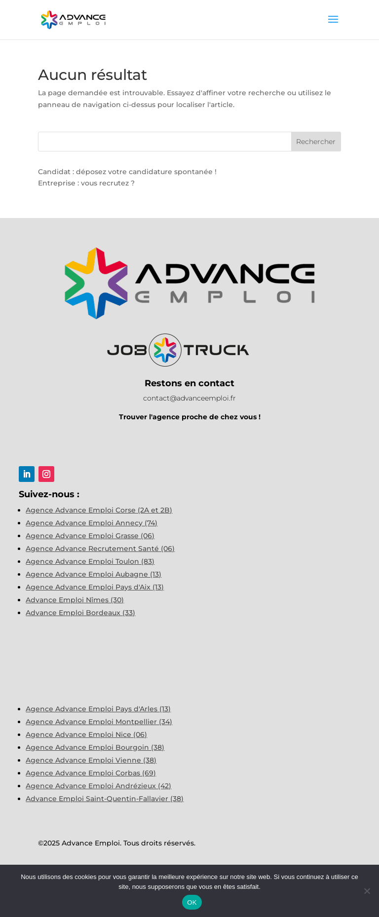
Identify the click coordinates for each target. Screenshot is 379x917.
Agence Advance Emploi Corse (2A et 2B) (99, 510)
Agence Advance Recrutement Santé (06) (100, 548)
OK (191, 902)
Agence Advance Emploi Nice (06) (86, 734)
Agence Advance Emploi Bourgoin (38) (95, 747)
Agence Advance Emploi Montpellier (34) (99, 721)
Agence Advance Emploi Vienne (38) (91, 760)
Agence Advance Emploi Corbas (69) (91, 773)
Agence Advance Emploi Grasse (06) (90, 535)
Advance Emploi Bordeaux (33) (80, 612)
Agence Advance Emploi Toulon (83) (90, 561)
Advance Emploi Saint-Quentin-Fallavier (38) (105, 798)
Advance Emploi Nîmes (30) (75, 599)
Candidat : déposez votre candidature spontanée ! (127, 171)
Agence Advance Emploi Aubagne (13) (93, 574)
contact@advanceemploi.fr (189, 398)
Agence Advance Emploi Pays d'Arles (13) (98, 708)
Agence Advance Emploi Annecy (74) (91, 522)
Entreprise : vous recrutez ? (86, 183)
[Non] (367, 891)
